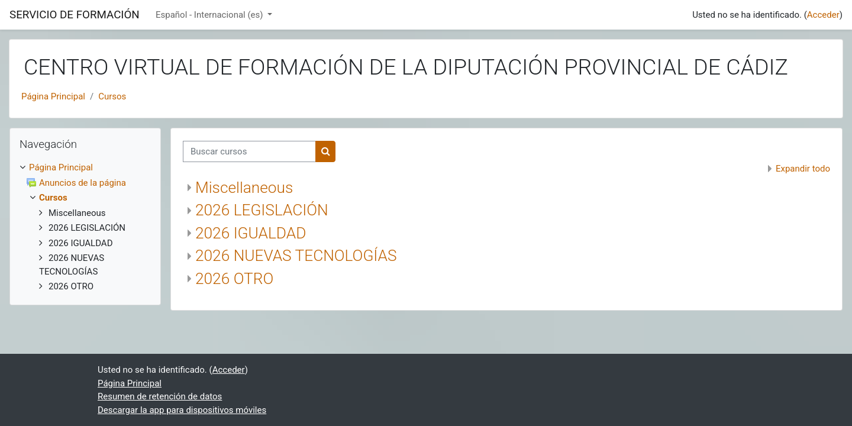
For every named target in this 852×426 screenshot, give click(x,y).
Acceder (823, 14)
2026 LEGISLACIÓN (261, 210)
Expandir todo (803, 168)
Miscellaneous (244, 187)
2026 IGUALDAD (250, 233)
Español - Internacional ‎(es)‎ (210, 14)
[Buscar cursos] (249, 152)
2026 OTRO (234, 279)
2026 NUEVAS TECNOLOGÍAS (296, 255)
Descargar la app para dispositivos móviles (182, 410)
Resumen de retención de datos (160, 396)
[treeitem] (85, 168)
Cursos (112, 96)
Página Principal (53, 96)
